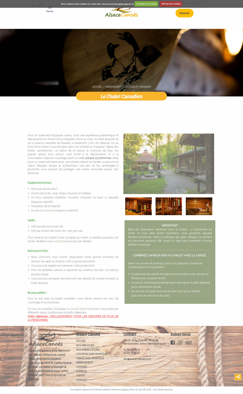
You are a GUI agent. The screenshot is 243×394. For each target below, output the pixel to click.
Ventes (216, 24)
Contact (233, 24)
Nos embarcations (60, 24)
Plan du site (136, 387)
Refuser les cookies (171, 4)
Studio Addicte (103, 387)
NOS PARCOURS (31, 24)
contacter (57, 241)
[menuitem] (9, 24)
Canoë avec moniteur (129, 24)
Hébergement (158, 24)
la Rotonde (46, 210)
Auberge (198, 24)
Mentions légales (120, 387)
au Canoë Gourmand (77, 308)
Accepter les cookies (146, 4)
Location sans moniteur (94, 24)
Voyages (180, 24)
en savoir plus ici (122, 4)
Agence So (87, 387)
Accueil (9, 24)
